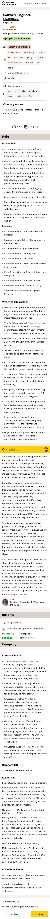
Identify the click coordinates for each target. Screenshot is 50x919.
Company (31, 126)
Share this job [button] (10, 901)
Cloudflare (11, 19)
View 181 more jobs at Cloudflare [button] (20, 906)
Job (16, 126)
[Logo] (9, 3)
